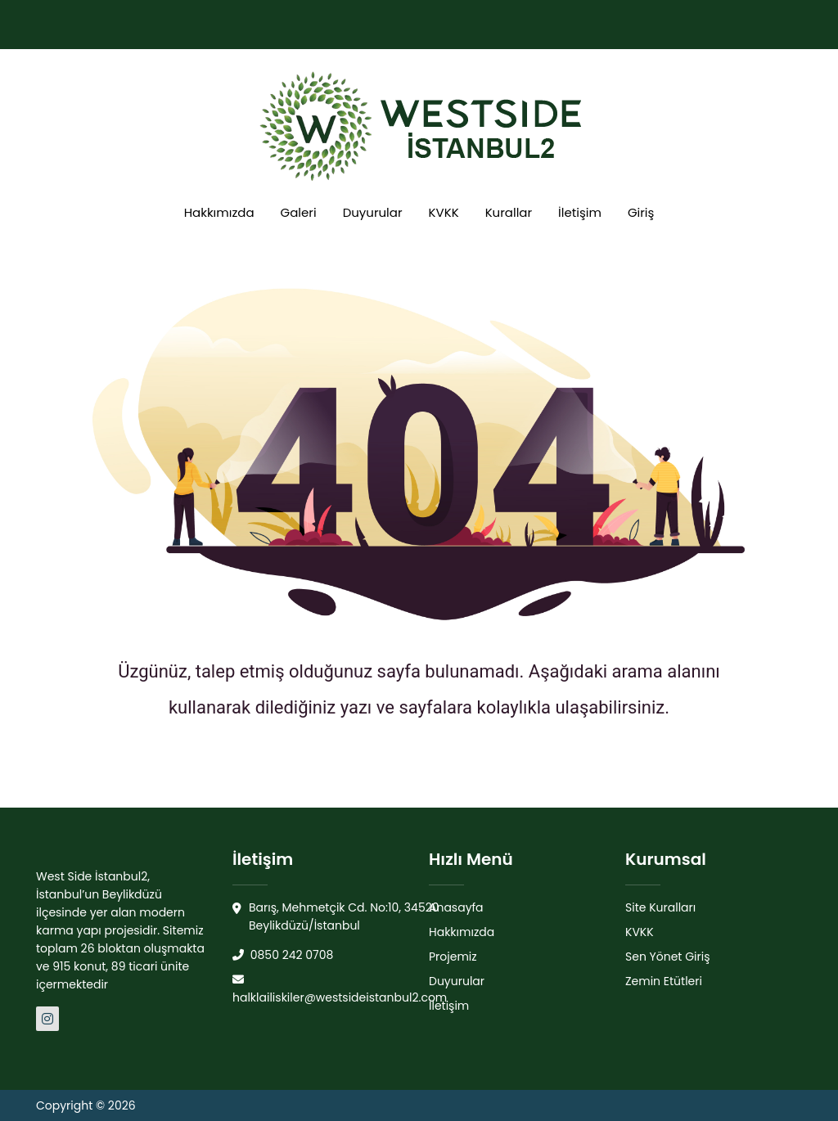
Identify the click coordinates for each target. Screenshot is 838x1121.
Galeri (299, 212)
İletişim (579, 212)
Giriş (641, 212)
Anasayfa (456, 907)
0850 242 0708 (282, 955)
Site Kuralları (660, 907)
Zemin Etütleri (663, 981)
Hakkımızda (219, 212)
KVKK (444, 212)
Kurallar (508, 212)
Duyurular (373, 212)
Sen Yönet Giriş (667, 956)
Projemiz (453, 956)
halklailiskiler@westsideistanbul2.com (339, 990)
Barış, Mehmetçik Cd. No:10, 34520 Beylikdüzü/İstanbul (335, 916)
